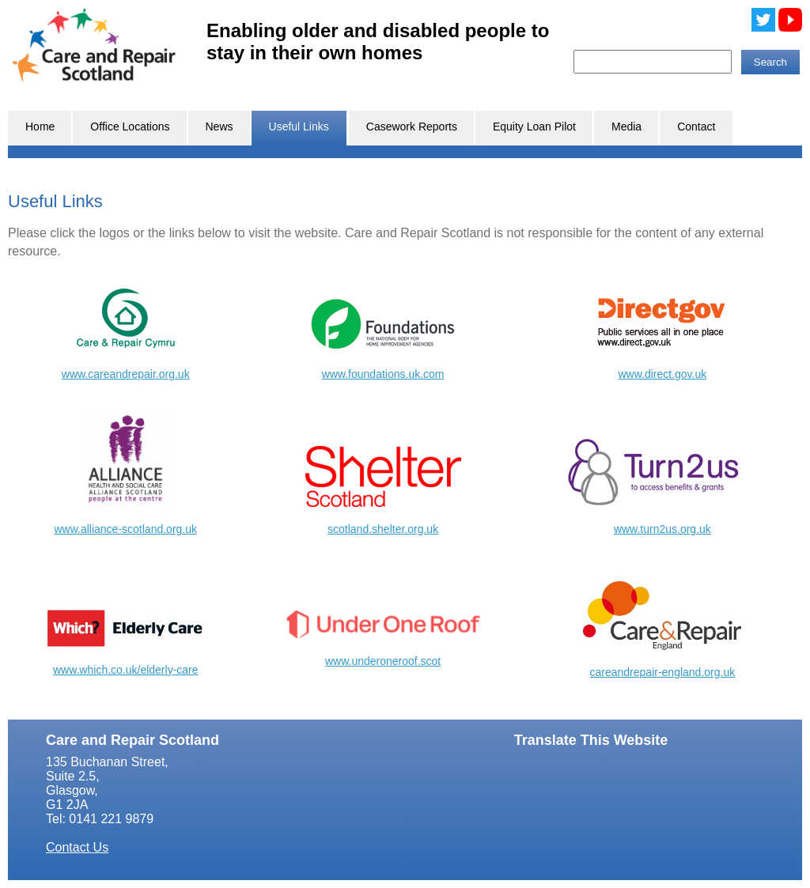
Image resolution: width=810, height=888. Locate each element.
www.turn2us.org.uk (662, 529)
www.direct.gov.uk (662, 374)
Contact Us (77, 847)
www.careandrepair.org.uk (126, 374)
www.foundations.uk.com (383, 374)
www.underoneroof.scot (383, 661)
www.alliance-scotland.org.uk (125, 529)
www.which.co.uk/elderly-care (126, 669)
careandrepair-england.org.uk (663, 672)
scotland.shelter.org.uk (382, 529)
